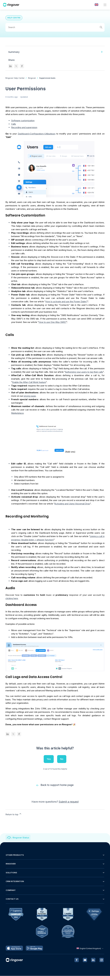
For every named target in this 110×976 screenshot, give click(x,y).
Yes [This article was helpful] (49, 759)
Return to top (13, 814)
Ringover (32, 78)
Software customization (23, 120)
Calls (13, 124)
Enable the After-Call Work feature (29, 382)
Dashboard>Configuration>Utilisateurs (36, 133)
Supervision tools (47, 78)
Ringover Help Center (15, 78)
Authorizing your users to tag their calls (84, 372)
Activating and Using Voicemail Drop (72, 503)
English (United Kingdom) (90, 949)
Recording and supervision (24, 127)
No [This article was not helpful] (61, 759)
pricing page (30, 396)
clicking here (11, 598)
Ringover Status (21, 837)
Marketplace (17, 413)
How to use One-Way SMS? (52, 322)
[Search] (54, 27)
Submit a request (69, 801)
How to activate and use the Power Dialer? (66, 301)
